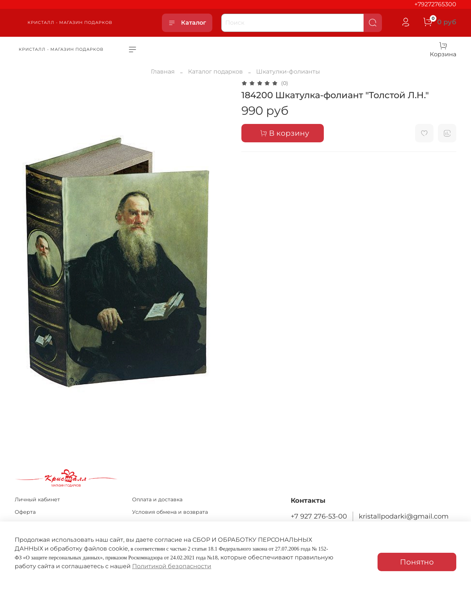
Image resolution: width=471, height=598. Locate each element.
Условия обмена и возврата (170, 512)
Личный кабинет (37, 499)
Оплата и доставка (157, 499)
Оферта (25, 512)
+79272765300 (435, 4)
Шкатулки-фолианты (288, 71)
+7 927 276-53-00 (319, 516)
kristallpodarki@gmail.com (404, 516)
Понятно (417, 562)
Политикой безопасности (171, 566)
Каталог (187, 22)
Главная (163, 71)
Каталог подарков (215, 71)
